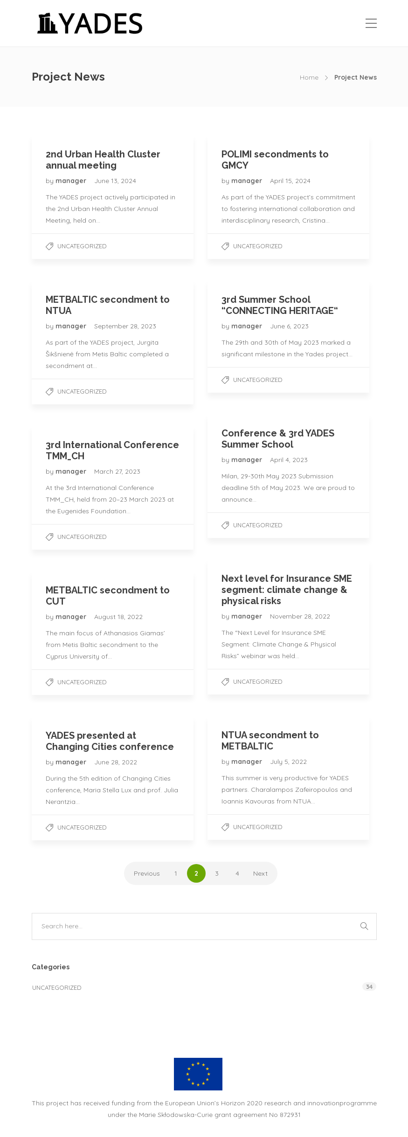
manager (71, 181)
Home (309, 77)
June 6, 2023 (289, 326)
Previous (147, 873)
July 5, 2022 (288, 761)
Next (260, 873)
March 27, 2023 (117, 471)
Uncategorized (82, 246)
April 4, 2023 (289, 460)
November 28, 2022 (300, 616)
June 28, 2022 (115, 762)
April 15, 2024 (290, 181)
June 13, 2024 (115, 181)
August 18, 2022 (118, 617)
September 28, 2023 (125, 326)
